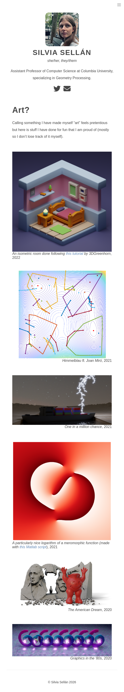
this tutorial (74, 253)
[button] (119, 5)
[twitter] (57, 90)
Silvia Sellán (62, 52)
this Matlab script (33, 547)
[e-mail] (67, 90)
